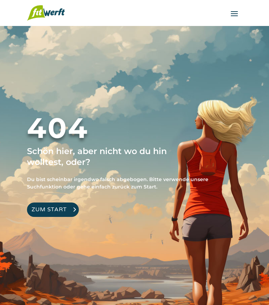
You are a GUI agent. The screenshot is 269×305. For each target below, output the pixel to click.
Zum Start (49, 209)
